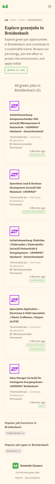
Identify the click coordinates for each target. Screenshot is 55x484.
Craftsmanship (15, 433)
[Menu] (50, 6)
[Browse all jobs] (16, 70)
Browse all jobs (16, 70)
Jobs (13, 20)
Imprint (18, 477)
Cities (22, 20)
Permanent (13, 451)
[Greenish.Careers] (5, 6)
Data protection (32, 477)
